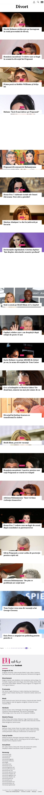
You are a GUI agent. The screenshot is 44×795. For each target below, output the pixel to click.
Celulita (13, 693)
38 (24, 648)
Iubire (32, 672)
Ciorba (13, 728)
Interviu (10, 747)
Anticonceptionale (14, 711)
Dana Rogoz (19, 682)
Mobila (27, 737)
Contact (40, 791)
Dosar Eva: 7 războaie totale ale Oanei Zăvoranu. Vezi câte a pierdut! (20, 195)
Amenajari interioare (19, 737)
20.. (10, 648)
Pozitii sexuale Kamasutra (19, 674)
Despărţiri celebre (7, 748)
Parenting (21, 739)
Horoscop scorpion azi (8, 773)
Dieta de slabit (22, 720)
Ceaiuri (9, 710)
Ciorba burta (22, 731)
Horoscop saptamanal (8, 785)
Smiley (31, 682)
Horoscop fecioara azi (8, 769)
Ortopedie (26, 713)
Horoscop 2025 (6, 756)
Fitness (8, 719)
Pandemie (28, 748)
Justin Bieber (12, 683)
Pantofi (39, 700)
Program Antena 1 (9, 685)
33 (16, 648)
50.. (30, 648)
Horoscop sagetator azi (9, 775)
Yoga (25, 719)
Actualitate (6, 745)
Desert (28, 730)
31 (13, 648)
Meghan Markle (6, 680)
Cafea (28, 728)
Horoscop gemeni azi (8, 767)
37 (23, 648)
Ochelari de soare (33, 702)
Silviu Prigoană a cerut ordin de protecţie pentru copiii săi (22, 554)
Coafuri (21, 691)
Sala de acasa (16, 722)
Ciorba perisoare (7, 731)
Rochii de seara (10, 700)
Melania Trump (21, 683)
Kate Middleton (16, 680)
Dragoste (5, 672)
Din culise (5, 747)
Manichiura (35, 691)
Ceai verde (17, 713)
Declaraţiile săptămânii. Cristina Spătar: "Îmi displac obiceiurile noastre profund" (22, 250)
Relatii (24, 672)
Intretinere (30, 719)
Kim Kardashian (25, 680)
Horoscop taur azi (7, 770)
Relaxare (20, 719)
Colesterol (5, 711)
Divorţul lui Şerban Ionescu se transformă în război (17, 416)
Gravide (4, 741)
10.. (8, 648)
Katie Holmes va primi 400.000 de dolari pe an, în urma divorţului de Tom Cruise (21, 361)
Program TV (29, 683)
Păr (3, 691)
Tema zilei (23, 747)
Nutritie (15, 720)
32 (15, 648)
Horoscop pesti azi (7, 778)
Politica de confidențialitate (12, 791)
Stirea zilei (16, 747)
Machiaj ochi (19, 693)
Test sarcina (23, 711)
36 (21, 648)
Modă (4, 698)
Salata (24, 728)
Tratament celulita (29, 693)
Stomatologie (33, 710)
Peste (17, 728)
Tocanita (4, 730)
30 (11, 648)
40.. (28, 648)
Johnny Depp (34, 680)
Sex (3, 674)
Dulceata (36, 728)
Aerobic (36, 719)
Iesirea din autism (31, 747)
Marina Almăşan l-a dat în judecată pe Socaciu (21, 223)
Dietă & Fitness (7, 717)
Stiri (22, 79)
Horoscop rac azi (7, 765)
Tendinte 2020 (6, 704)
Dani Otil (26, 682)
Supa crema (16, 730)
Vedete (22, 24)
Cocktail (10, 730)
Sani (30, 691)
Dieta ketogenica (7, 722)
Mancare (4, 728)
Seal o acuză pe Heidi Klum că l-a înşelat (21, 305)
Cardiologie (30, 711)
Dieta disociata (31, 720)
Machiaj (26, 691)
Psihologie (18, 710)
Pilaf (37, 730)
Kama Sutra (8, 674)
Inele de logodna (16, 702)
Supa (31, 728)
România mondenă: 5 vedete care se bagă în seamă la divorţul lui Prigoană (22, 57)
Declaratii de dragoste (33, 674)
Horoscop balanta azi (8, 781)
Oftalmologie (6, 713)
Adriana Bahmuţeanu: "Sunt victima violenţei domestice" (20, 499)
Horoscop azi (6, 757)
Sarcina (4, 710)
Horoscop (5, 752)
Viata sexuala (18, 672)
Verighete (24, 702)
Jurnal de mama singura (32, 739)
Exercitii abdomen (7, 720)
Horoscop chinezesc (8, 761)
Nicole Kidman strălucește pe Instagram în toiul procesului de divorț (21, 30)
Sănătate (5, 708)
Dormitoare (5, 739)
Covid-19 (22, 748)
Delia (39, 682)
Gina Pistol (5, 683)
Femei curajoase (12, 741)
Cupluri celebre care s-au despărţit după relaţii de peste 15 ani (21, 333)
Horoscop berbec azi (8, 783)
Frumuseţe (6, 689)
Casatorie (37, 672)
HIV (22, 713)
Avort (11, 713)
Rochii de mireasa (21, 700)
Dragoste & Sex (7, 670)
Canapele (32, 737)
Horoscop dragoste (7, 759)
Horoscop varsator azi (8, 777)
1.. (5, 648)
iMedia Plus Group (19, 790)
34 (18, 648)
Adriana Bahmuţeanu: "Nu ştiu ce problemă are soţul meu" (18, 581)
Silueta (38, 720)
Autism (19, 741)
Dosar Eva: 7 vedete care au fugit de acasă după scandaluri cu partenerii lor (22, 526)
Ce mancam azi (31, 731)
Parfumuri (16, 691)
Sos (21, 728)
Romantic (11, 672)
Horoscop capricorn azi (9, 772)
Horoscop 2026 (6, 754)
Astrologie (5, 762)
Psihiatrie (32, 713)
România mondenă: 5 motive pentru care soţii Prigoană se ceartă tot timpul (22, 471)
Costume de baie (31, 700)
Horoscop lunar (6, 764)
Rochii (6, 691)
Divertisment (7, 678)
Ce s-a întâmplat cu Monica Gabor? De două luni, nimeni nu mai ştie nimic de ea (22, 388)
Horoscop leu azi (7, 780)
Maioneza (33, 730)
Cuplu (28, 672)
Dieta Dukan (14, 719)
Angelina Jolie (12, 682)
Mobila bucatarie (7, 737)
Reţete (4, 726)
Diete (3, 719)
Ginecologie (25, 710)
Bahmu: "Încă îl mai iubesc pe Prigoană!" (21, 112)
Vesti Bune (16, 748)
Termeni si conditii (25, 791)
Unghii (11, 691)
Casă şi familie (7, 735)
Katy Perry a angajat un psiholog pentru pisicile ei (21, 636)
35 (19, 648)
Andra (35, 682)
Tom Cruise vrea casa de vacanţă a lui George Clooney (20, 609)
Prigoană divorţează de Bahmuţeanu (20, 167)
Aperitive (22, 730)
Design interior (13, 739)
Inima (13, 710)
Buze (9, 693)
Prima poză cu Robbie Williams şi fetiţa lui (21, 85)
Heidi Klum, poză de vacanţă (16, 442)
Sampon (4, 693)
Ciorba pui (15, 731)
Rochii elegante (6, 702)
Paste (9, 728)
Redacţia (34, 791)
